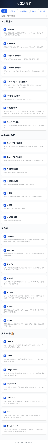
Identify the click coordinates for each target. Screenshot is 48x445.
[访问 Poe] (24, 414)
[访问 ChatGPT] (24, 344)
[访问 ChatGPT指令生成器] (24, 145)
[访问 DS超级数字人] (24, 110)
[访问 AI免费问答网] (24, 219)
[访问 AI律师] (24, 195)
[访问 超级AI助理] (24, 45)
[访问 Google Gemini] (24, 372)
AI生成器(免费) (24, 11)
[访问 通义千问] (24, 267)
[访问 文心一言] (24, 295)
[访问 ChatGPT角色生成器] (24, 159)
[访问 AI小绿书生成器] (24, 183)
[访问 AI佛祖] (24, 207)
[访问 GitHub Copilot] (24, 428)
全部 (4, 11)
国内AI (34, 11)
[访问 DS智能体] (24, 32)
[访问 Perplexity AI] (24, 386)
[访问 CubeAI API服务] (24, 124)
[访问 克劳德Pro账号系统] (24, 57)
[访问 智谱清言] (24, 281)
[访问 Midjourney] (24, 400)
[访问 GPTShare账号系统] (24, 70)
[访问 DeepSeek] (24, 239)
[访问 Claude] (24, 358)
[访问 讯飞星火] (24, 309)
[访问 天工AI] (24, 323)
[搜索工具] (24, 16)
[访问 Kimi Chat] (24, 253)
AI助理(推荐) (13, 11)
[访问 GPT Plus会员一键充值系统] (24, 84)
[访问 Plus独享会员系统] (24, 97)
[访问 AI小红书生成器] (24, 171)
